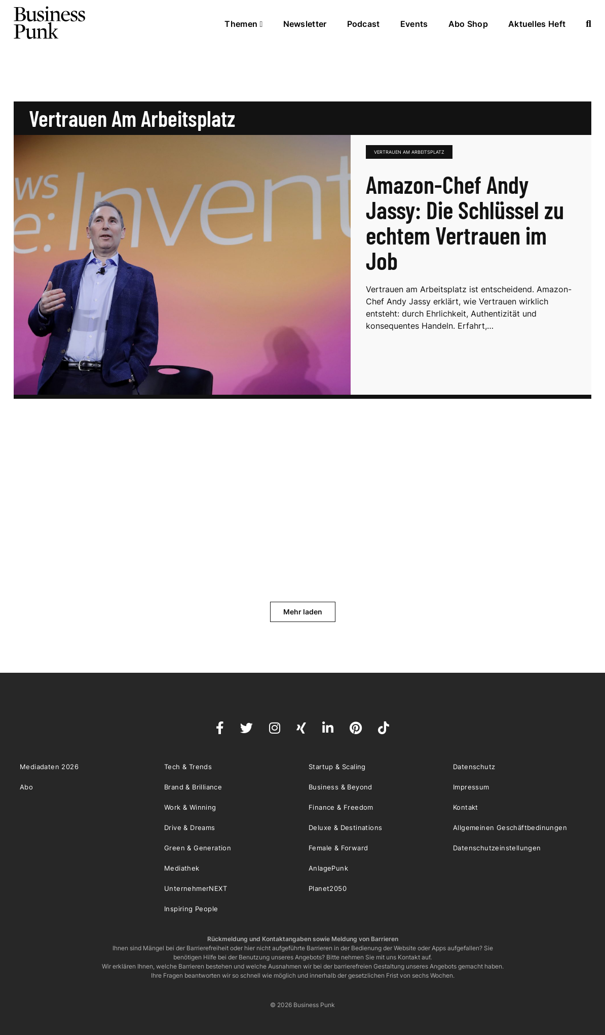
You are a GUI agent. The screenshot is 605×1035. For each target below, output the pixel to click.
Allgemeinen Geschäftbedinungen (510, 827)
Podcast (363, 24)
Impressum (471, 787)
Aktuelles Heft (536, 24)
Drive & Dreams (189, 827)
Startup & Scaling (337, 767)
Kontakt (465, 807)
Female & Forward (338, 848)
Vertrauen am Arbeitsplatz (409, 152)
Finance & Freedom (341, 807)
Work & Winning (190, 807)
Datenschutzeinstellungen (497, 848)
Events (414, 24)
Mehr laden (302, 611)
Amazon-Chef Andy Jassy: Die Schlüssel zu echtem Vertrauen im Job (465, 222)
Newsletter (305, 24)
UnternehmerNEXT (195, 888)
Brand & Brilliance (193, 787)
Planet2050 (328, 888)
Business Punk (50, 23)
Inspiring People (191, 909)
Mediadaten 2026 (49, 767)
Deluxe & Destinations (345, 827)
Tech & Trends (188, 767)
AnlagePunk (328, 868)
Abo (26, 787)
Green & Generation (197, 848)
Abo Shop (468, 24)
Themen (243, 24)
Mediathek (182, 868)
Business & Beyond (340, 787)
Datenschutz (474, 767)
